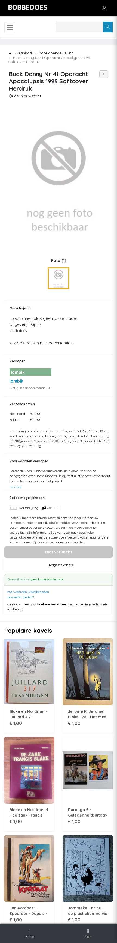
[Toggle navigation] (9, 27)
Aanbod (25, 53)
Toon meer (16, 487)
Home (29, 933)
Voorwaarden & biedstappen (28, 592)
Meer (88, 933)
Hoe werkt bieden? (20, 597)
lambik (16, 381)
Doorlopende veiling (56, 53)
